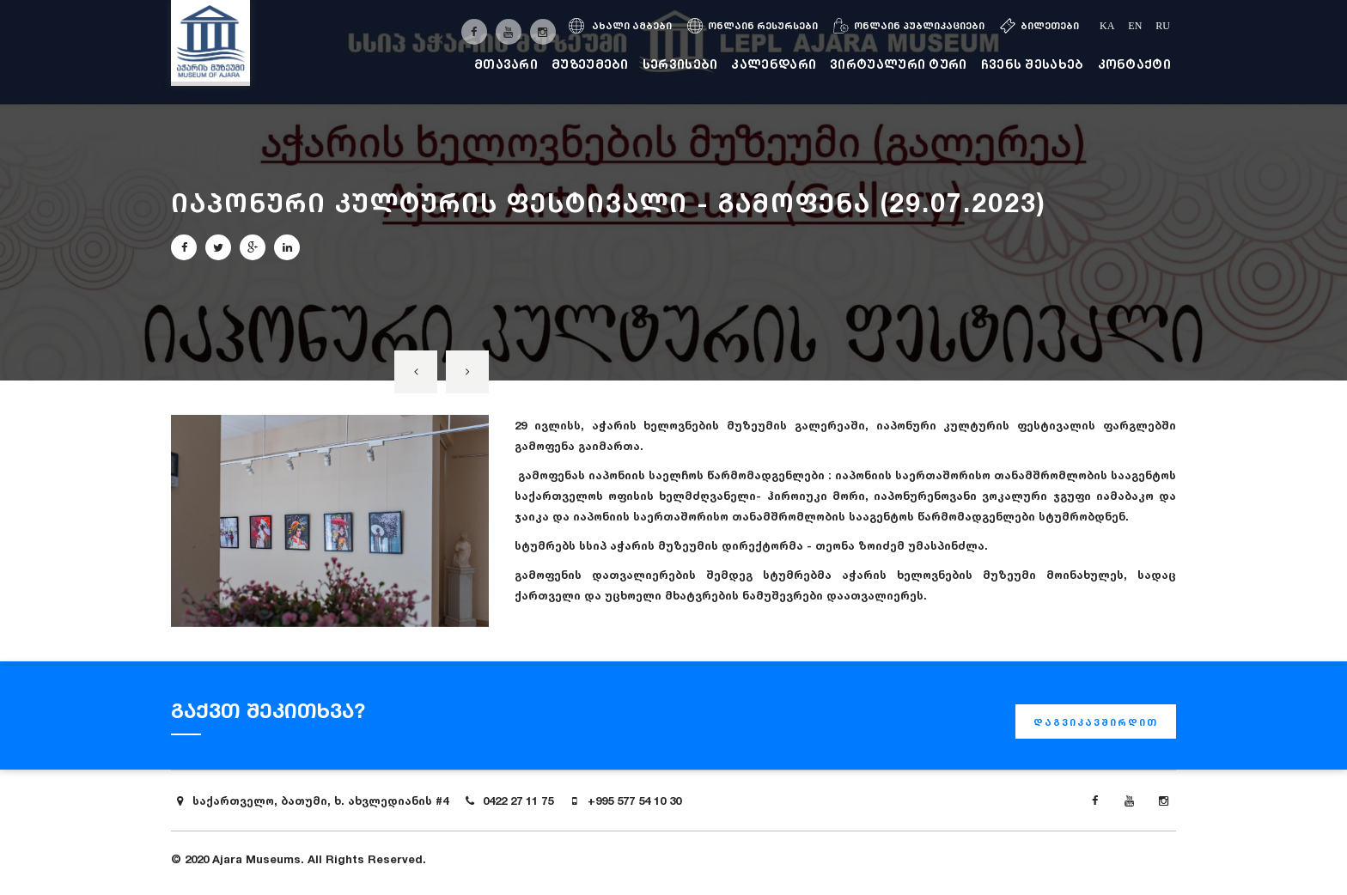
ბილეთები (1039, 26)
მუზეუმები (590, 64)
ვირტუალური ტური (898, 64)
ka (1107, 26)
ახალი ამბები (620, 26)
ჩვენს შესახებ (1032, 64)
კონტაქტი (1134, 64)
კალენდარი (773, 64)
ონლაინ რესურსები (752, 26)
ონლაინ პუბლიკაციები (908, 26)
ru (1162, 26)
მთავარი (506, 64)
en (1135, 26)
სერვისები (680, 64)
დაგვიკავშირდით (1095, 722)
